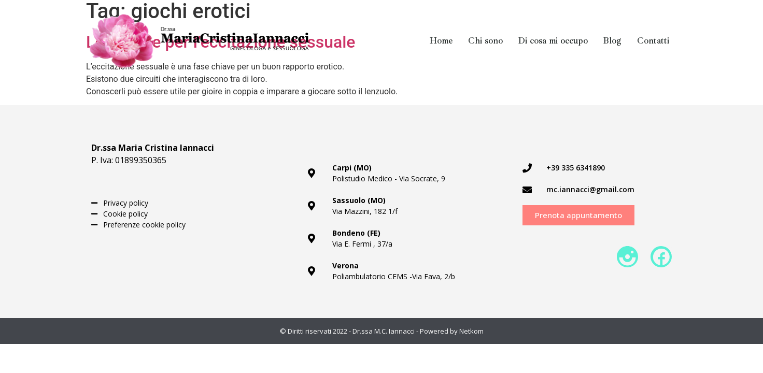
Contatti (653, 41)
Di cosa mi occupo (553, 41)
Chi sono (485, 41)
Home (441, 41)
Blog (612, 41)
